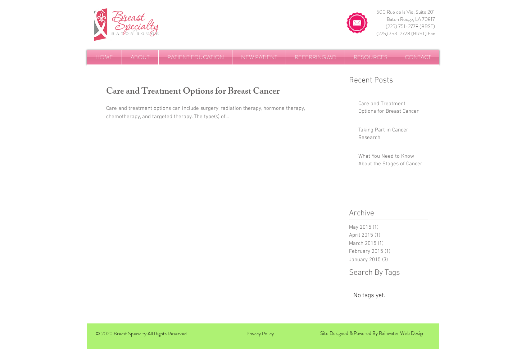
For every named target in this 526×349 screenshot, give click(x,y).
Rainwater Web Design (402, 333)
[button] (140, 57)
